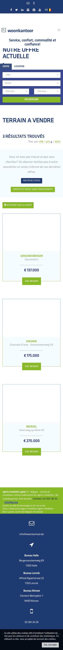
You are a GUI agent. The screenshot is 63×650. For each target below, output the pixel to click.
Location (19, 66)
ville (41, 141)
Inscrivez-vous (31, 180)
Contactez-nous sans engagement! (33, 189)
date (57, 141)
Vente (6, 66)
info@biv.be (11, 502)
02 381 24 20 (31, 622)
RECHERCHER (31, 99)
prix (49, 141)
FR (48, 10)
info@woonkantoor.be (31, 534)
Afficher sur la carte (18, 205)
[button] (31, 75)
